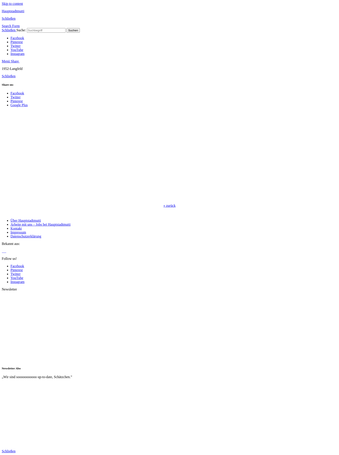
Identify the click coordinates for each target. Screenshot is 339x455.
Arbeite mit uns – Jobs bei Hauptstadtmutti (40, 224)
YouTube (16, 50)
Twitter (15, 46)
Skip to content (12, 3)
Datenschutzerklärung (25, 236)
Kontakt (16, 228)
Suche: (21, 30)
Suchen (73, 30)
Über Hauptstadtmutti (25, 220)
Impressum (18, 232)
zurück (169, 205)
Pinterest (16, 42)
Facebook (17, 38)
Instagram (17, 54)
